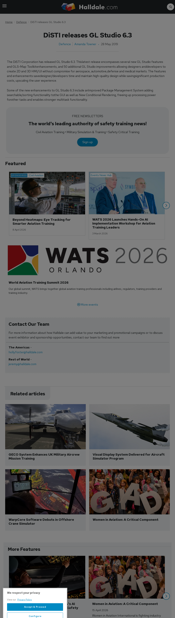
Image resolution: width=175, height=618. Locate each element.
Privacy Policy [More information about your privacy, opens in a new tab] (24, 611)
